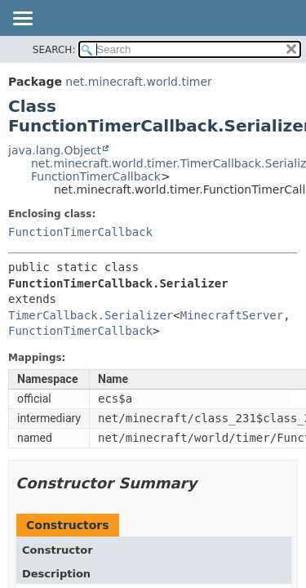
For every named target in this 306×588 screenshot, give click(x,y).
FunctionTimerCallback (96, 176)
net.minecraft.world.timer (138, 81)
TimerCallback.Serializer (90, 315)
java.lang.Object (54, 150)
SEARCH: (54, 50)
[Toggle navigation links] (22, 19)
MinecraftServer (231, 315)
